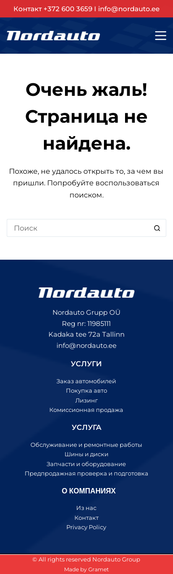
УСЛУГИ (86, 364)
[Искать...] (77, 228)
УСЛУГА (86, 427)
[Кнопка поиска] (157, 228)
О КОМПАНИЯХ (89, 490)
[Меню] (160, 35)
